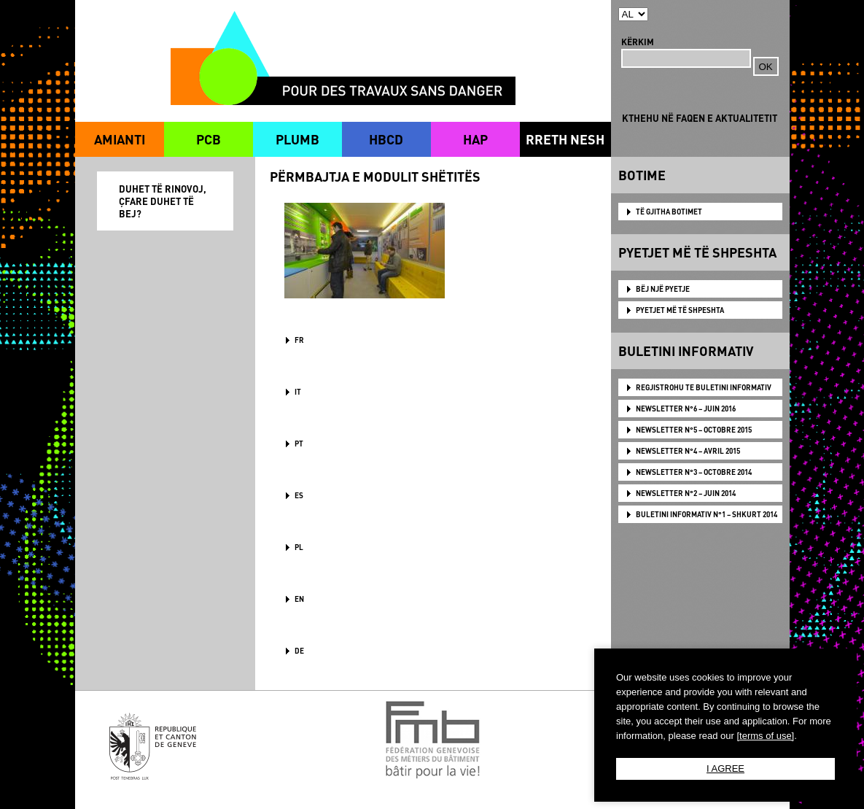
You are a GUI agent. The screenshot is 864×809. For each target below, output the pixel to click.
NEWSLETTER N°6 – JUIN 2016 (686, 408)
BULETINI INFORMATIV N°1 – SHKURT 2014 (706, 514)
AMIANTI (119, 139)
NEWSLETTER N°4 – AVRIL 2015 (688, 450)
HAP (475, 139)
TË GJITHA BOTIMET (669, 211)
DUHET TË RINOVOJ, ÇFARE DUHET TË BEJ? (162, 201)
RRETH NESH (565, 139)
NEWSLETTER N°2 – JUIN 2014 (686, 493)
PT (299, 443)
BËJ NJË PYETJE (663, 288)
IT (298, 391)
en (299, 599)
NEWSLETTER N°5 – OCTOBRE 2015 (694, 429)
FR (299, 340)
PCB (208, 139)
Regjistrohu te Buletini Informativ (703, 387)
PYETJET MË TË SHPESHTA (680, 310)
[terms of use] (765, 735)
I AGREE (725, 768)
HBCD (386, 139)
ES (299, 495)
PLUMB (297, 139)
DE (299, 650)
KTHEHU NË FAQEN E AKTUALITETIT (699, 118)
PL (299, 547)
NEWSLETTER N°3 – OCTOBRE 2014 (694, 472)
